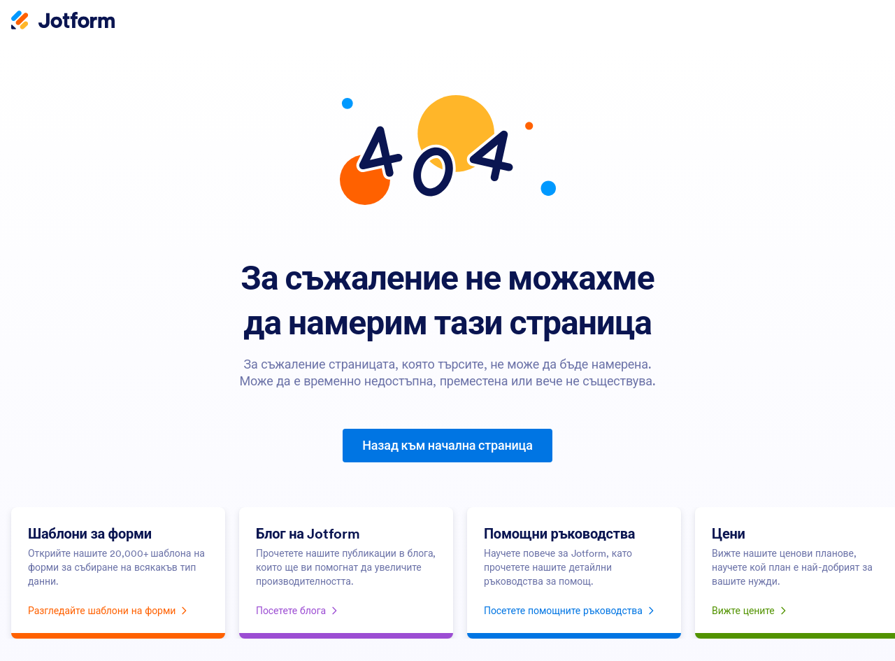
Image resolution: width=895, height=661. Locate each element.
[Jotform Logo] (63, 21)
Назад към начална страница (447, 445)
